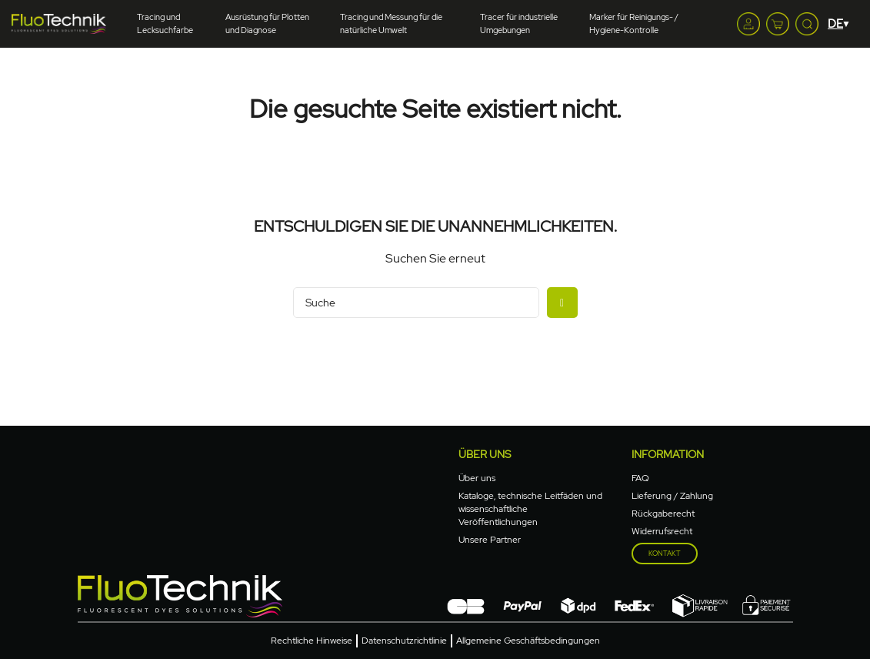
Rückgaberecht (663, 513)
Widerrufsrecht (662, 531)
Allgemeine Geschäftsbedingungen (528, 640)
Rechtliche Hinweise (311, 640)
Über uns (484, 454)
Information (668, 454)
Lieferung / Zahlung (672, 496)
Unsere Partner (489, 540)
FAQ (640, 478)
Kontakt (664, 553)
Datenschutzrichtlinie (404, 640)
